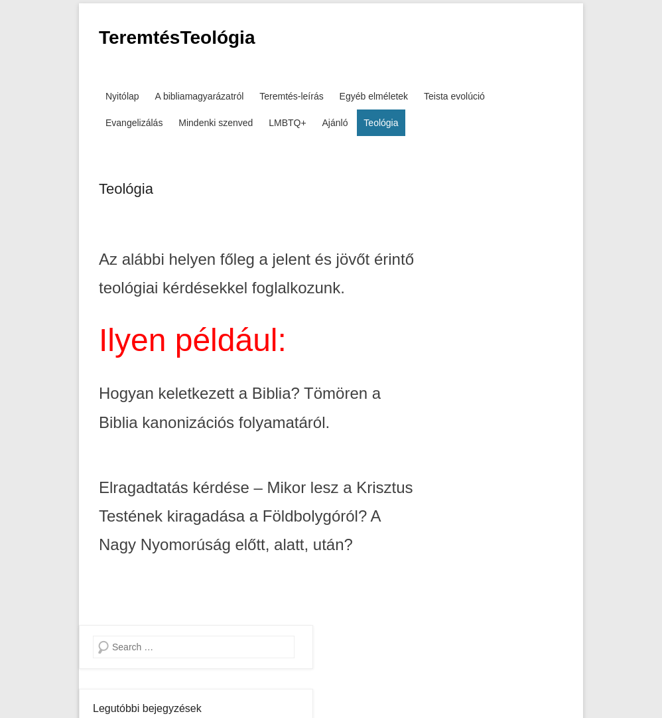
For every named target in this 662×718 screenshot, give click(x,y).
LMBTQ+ (287, 122)
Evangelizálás (134, 122)
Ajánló (335, 122)
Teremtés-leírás (291, 96)
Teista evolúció (454, 96)
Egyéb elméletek (374, 96)
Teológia (381, 122)
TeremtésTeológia (177, 37)
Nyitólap (122, 96)
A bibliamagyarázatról (199, 96)
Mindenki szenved (215, 122)
